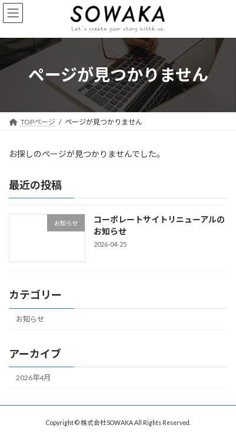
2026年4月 (33, 377)
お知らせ (30, 319)
